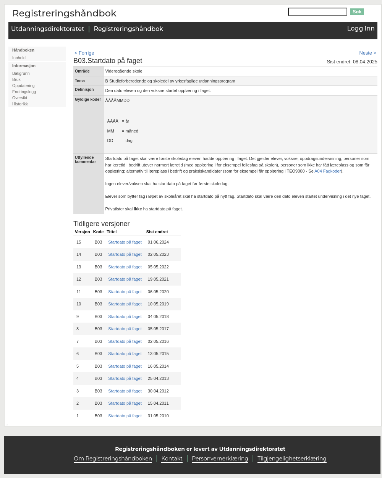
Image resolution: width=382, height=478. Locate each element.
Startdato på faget (124, 242)
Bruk (16, 79)
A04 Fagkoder (327, 171)
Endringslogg (24, 91)
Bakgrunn (21, 73)
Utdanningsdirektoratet (47, 28)
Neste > (367, 53)
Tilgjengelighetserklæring (292, 458)
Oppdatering (23, 85)
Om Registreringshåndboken (113, 458)
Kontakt (172, 458)
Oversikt (19, 97)
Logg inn (361, 28)
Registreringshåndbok (128, 28)
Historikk (20, 104)
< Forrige (84, 53)
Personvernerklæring (220, 458)
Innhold (19, 57)
